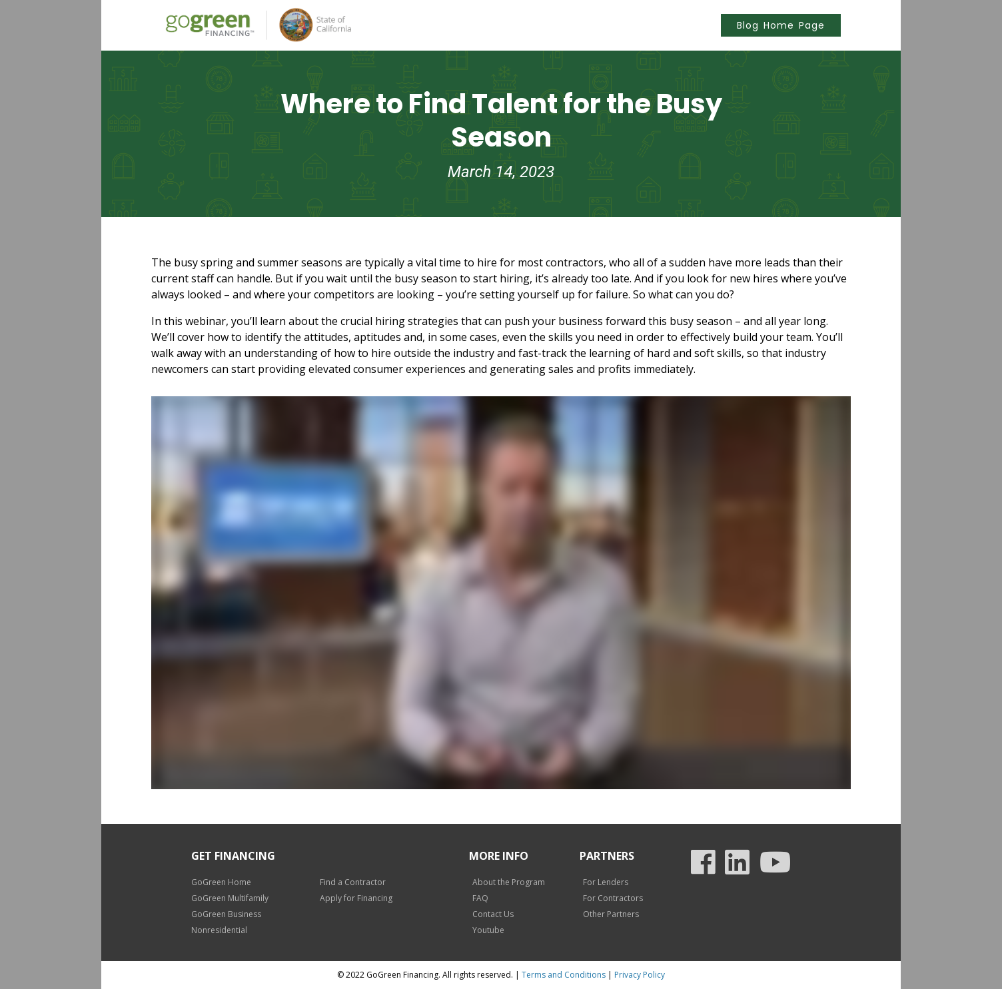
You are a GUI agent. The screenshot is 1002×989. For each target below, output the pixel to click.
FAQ (480, 898)
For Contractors (613, 898)
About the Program (508, 882)
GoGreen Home (221, 882)
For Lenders (605, 882)
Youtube (488, 930)
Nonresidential (219, 930)
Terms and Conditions (564, 974)
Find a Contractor (353, 882)
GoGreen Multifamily (229, 898)
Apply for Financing (356, 898)
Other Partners (611, 914)
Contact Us (493, 914)
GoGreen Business (226, 914)
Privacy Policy (639, 974)
